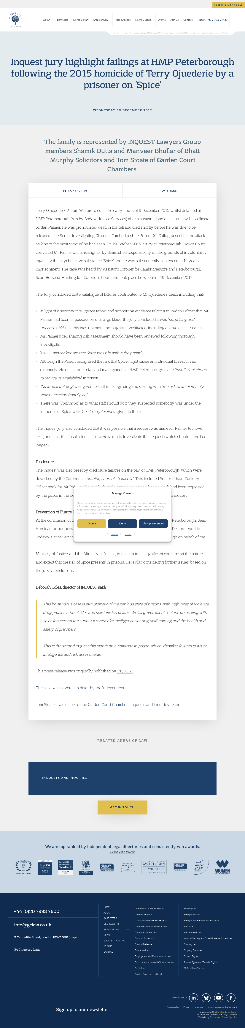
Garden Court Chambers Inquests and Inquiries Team (133, 704)
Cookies (114, 534)
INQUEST (125, 671)
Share (169, 190)
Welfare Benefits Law (194, 968)
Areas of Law (100, 19)
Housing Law (190, 908)
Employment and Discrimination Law (153, 956)
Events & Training (114, 940)
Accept (92, 523)
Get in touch (122, 807)
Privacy (128, 534)
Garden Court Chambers (15, 19)
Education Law (142, 950)
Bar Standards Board (226, 1012)
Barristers (62, 19)
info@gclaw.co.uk (32, 924)
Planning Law (190, 944)
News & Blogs (143, 19)
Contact (187, 19)
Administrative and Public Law (149, 908)
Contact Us (75, 190)
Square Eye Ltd (229, 1017)
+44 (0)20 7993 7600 (212, 20)
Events (162, 19)
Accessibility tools (228, 5)
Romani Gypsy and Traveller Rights (200, 962)
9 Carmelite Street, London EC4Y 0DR (45, 937)
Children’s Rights (143, 914)
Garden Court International (148, 974)
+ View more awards (122, 852)
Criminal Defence (143, 944)
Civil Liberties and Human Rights (151, 920)
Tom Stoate (132, 160)
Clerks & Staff (80, 19)
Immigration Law (192, 914)
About (46, 19)
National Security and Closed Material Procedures (208, 938)
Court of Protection (144, 938)
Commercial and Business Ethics (151, 926)
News (107, 935)
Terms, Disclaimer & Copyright (222, 1006)
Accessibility (173, 1006)
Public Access (123, 19)
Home (107, 907)
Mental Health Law (193, 932)
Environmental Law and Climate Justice (154, 962)
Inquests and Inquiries (65, 777)
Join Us (174, 19)
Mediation (188, 926)
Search (233, 20)
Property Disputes (193, 950)
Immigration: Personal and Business (201, 920)
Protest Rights (191, 956)
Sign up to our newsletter (82, 1009)
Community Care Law (146, 932)
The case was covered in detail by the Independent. (81, 687)
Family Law (140, 968)
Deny (122, 523)
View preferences (153, 523)
